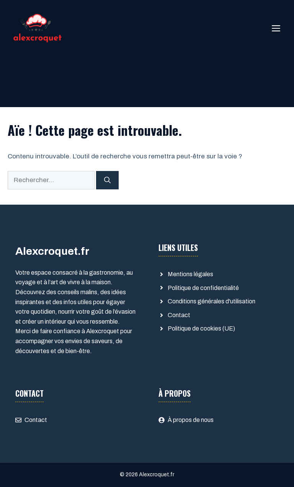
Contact (179, 315)
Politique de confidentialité (203, 288)
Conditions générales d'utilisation (211, 301)
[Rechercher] (107, 180)
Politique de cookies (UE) (201, 328)
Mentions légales (190, 274)
